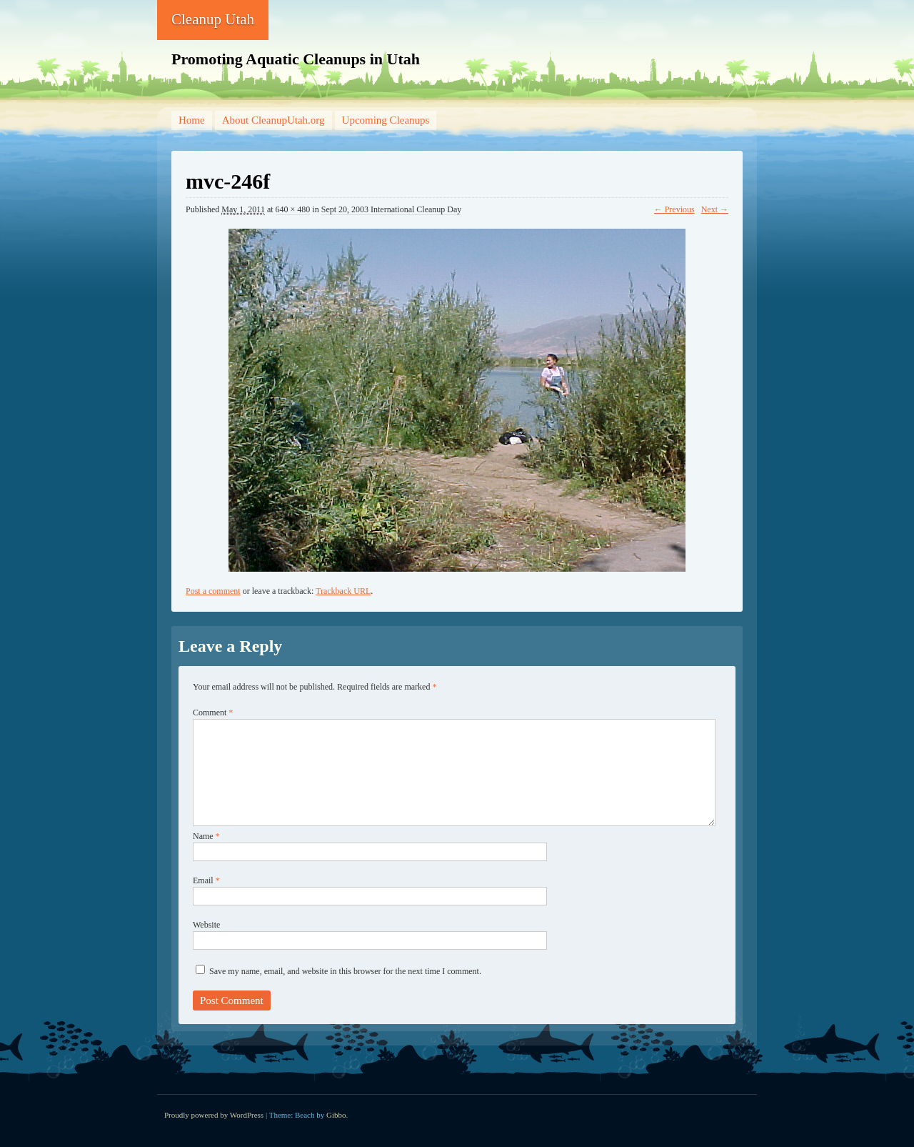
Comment (213, 712)
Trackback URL (343, 591)
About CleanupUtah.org (273, 120)
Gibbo (336, 1115)
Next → (714, 209)
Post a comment (213, 591)
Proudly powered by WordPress (213, 1115)
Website (206, 925)
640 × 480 (293, 209)
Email (206, 880)
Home (192, 120)
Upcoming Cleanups (386, 120)
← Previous (674, 209)
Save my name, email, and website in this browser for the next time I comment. (345, 971)
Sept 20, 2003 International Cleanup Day (391, 209)
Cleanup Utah (212, 19)
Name (206, 836)
